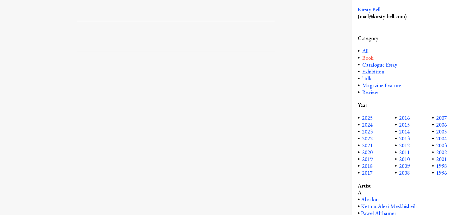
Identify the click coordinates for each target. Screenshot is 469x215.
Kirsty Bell (369, 9)
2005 (441, 131)
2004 (441, 138)
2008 (404, 172)
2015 (404, 124)
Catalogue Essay (379, 64)
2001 (441, 159)
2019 (367, 159)
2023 (367, 131)
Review (370, 92)
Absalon (370, 199)
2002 (441, 152)
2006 (441, 124)
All (364, 50)
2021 (367, 145)
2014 (404, 131)
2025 (367, 117)
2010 (404, 159)
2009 (404, 165)
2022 (367, 138)
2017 (367, 172)
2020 (367, 152)
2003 (441, 145)
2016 (404, 117)
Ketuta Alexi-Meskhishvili (389, 206)
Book (368, 57)
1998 (441, 165)
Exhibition (373, 71)
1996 (441, 172)
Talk (366, 78)
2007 (441, 117)
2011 (404, 152)
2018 (367, 165)
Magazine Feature (381, 85)
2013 (404, 138)
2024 (367, 124)
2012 (404, 145)
